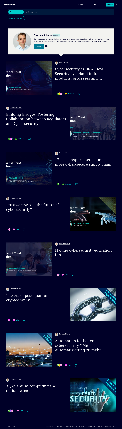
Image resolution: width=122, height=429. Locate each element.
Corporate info (50, 426)
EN (95, 5)
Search (26, 11)
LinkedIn (46, 46)
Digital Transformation (16, 18)
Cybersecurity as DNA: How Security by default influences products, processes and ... (81, 74)
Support (100, 426)
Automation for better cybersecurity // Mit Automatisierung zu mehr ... (80, 345)
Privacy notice (80, 426)
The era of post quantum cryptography (28, 297)
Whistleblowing (109, 426)
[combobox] (69, 12)
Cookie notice (69, 426)
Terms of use (91, 426)
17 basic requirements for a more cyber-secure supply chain (83, 162)
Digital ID (60, 426)
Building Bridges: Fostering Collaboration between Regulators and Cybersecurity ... (36, 119)
